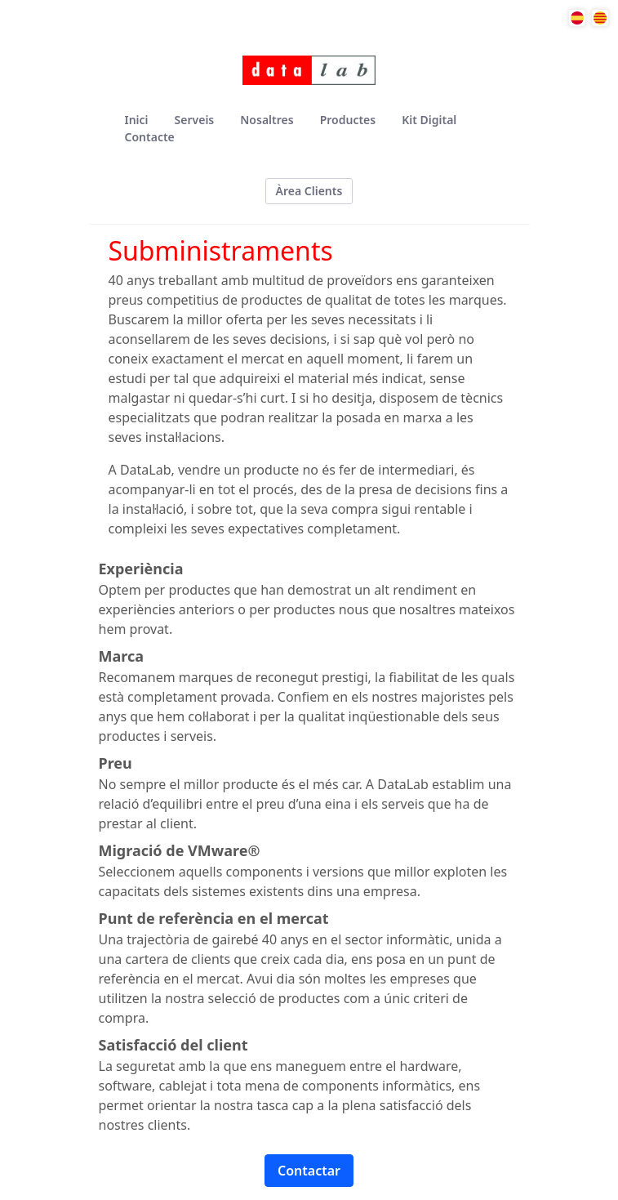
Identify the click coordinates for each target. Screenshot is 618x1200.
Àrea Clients (309, 191)
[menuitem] (137, 119)
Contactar (309, 1171)
